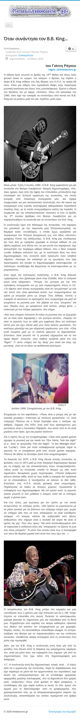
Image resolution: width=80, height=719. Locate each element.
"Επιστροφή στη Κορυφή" (62, 711)
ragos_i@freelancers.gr (62, 69)
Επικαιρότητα (25, 55)
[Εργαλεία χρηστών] (71, 49)
